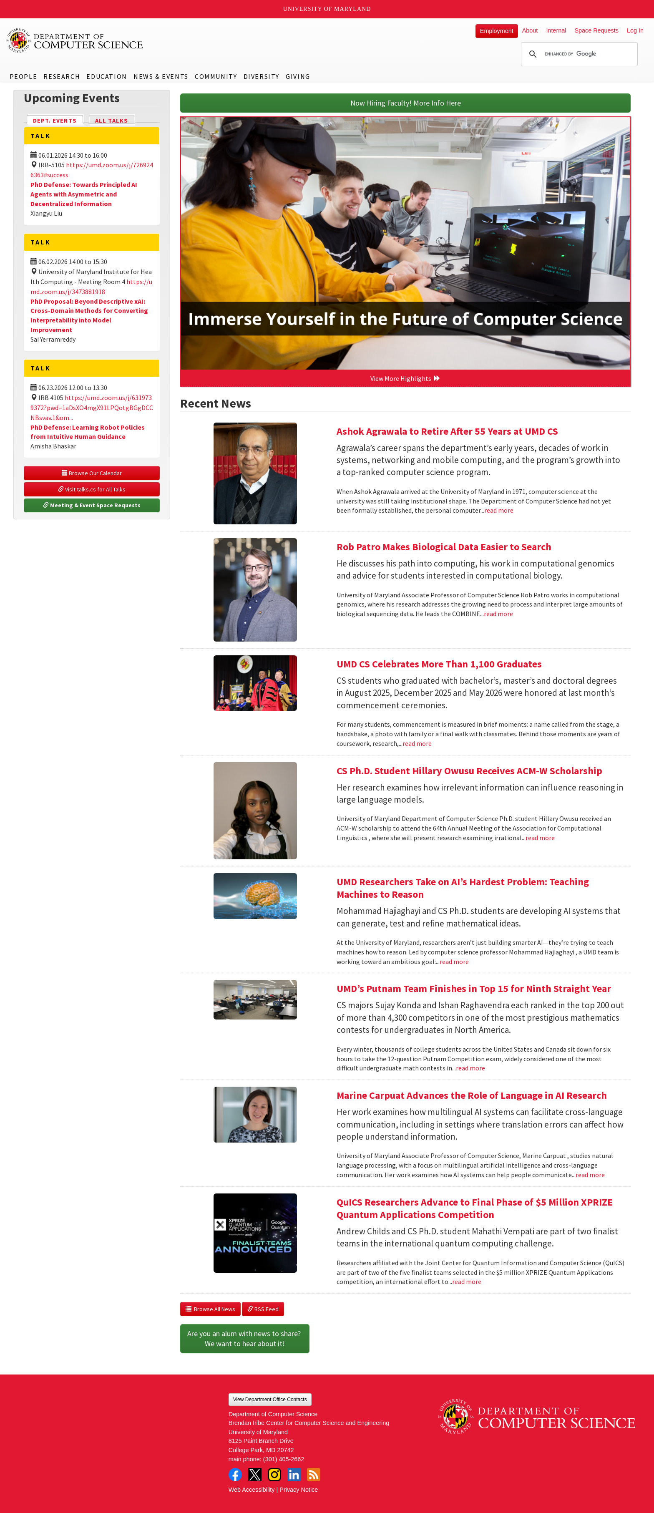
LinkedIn (294, 1474)
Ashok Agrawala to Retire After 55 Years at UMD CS (447, 431)
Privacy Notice (298, 1489)
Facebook (235, 1474)
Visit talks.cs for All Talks (92, 489)
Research (61, 76)
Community (216, 76)
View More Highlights (405, 378)
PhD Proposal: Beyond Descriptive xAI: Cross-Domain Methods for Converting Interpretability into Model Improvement (89, 315)
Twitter (255, 1474)
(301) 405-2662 (283, 1459)
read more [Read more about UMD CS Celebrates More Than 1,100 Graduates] (417, 743)
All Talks (111, 120)
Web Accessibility (252, 1489)
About (530, 30)
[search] (578, 54)
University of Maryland (327, 9)
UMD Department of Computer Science (75, 40)
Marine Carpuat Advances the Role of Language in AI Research (472, 1095)
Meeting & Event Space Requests (92, 505)
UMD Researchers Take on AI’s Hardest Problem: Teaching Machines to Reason (463, 888)
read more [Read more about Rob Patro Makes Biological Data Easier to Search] (498, 613)
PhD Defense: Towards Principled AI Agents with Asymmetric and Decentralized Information (83, 194)
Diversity (261, 76)
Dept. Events (58, 120)
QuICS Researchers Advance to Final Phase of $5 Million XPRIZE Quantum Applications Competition (475, 1208)
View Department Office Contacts (270, 1399)
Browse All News (210, 1309)
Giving (298, 76)
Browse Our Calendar (92, 473)
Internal (556, 30)
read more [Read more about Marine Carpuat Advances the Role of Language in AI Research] (590, 1175)
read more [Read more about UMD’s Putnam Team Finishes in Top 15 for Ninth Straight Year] (470, 1068)
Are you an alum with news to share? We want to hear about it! (244, 1338)
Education (106, 76)
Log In (635, 30)
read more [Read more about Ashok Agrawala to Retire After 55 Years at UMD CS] (498, 510)
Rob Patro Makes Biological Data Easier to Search (444, 546)
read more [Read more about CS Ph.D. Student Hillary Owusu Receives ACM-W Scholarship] (540, 837)
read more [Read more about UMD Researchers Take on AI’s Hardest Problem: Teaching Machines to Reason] (454, 961)
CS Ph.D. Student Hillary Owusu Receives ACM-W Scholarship (469, 770)
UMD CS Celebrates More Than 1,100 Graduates (439, 663)
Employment (496, 31)
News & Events (161, 76)
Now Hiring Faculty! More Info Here (405, 103)
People (24, 76)
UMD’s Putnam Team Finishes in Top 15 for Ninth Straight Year (474, 988)
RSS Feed (263, 1309)
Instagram (274, 1474)
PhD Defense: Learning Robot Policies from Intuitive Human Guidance (87, 432)
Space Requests (596, 30)
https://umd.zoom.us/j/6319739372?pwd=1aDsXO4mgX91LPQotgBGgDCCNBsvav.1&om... (91, 407)
